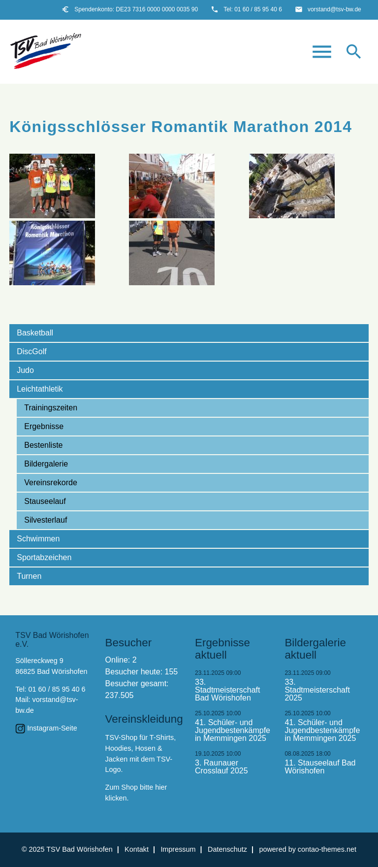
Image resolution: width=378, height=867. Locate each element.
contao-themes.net (327, 849)
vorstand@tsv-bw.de (334, 9)
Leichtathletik (40, 389)
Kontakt (137, 849)
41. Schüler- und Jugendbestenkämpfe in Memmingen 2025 (232, 730)
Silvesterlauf (45, 520)
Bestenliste (43, 445)
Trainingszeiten (50, 407)
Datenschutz (227, 849)
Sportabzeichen (44, 557)
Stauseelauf (45, 501)
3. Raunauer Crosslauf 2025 (221, 767)
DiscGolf (31, 351)
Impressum (177, 849)
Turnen (29, 576)
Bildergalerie (46, 464)
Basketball (35, 333)
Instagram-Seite (52, 728)
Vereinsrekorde (50, 482)
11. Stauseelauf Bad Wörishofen (319, 767)
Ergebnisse (43, 426)
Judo (25, 370)
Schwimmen (38, 538)
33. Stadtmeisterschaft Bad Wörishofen (227, 690)
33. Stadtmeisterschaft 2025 (317, 690)
